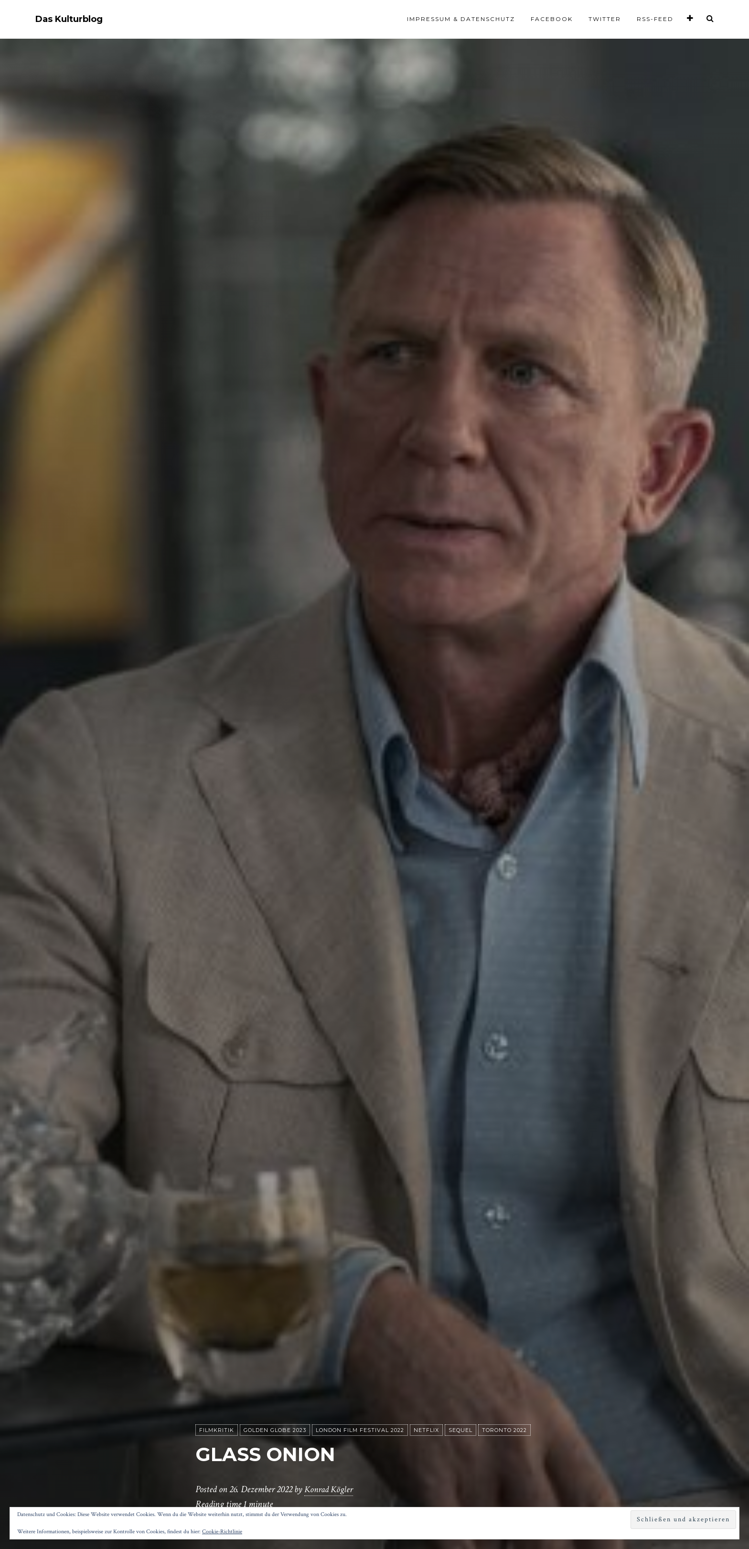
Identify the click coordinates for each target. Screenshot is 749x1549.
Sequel (460, 1430)
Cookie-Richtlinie (222, 1531)
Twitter (604, 18)
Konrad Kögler (330, 1490)
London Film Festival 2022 (360, 1430)
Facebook (552, 18)
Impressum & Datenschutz (461, 18)
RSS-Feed (655, 18)
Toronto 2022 (504, 1430)
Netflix (426, 1430)
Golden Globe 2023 (275, 1430)
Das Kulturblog (69, 19)
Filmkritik (216, 1430)
